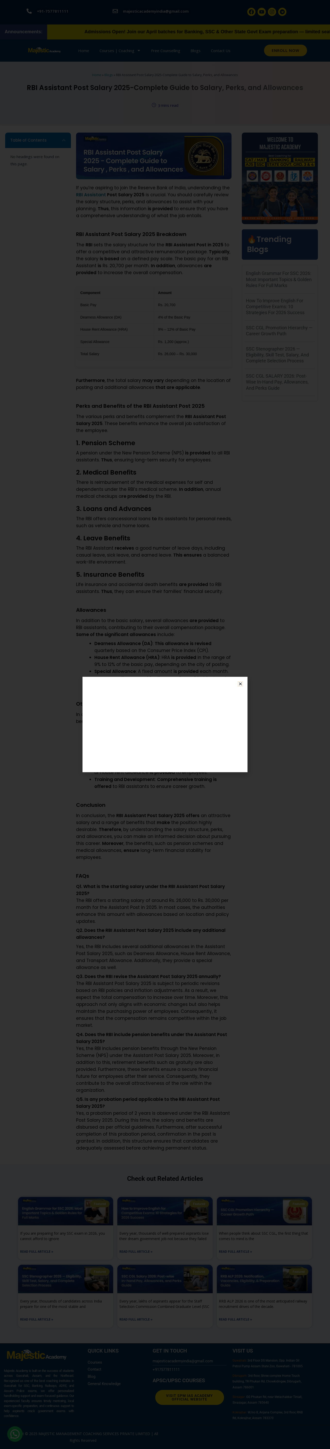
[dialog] (165, 724)
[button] (240, 684)
